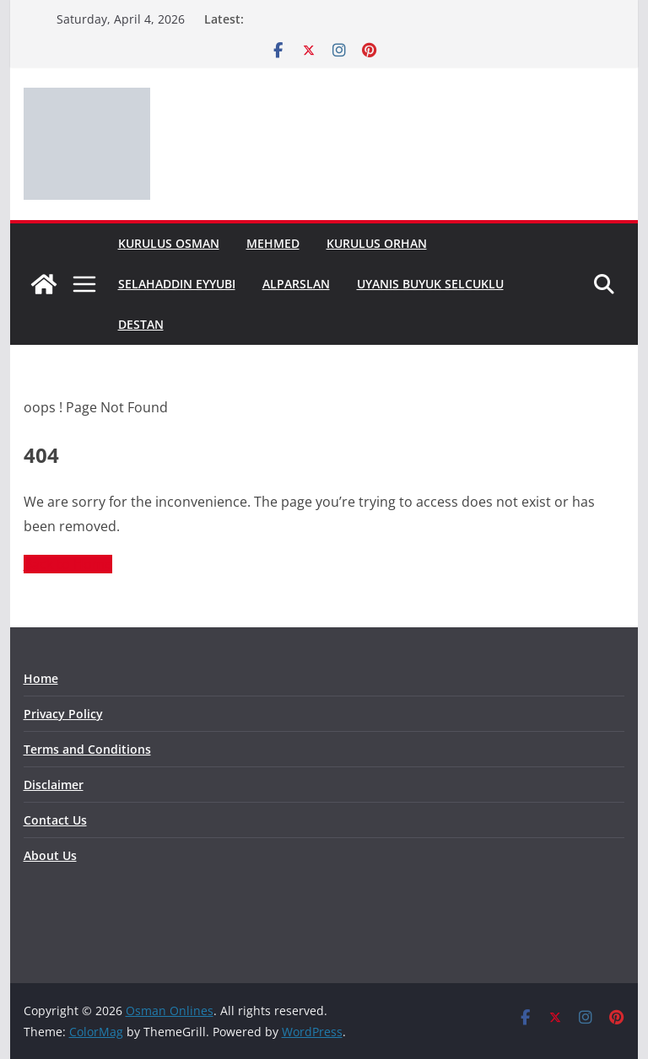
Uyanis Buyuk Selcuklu (430, 284)
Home (41, 678)
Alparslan (296, 284)
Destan (141, 324)
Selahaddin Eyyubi (176, 284)
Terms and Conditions (87, 749)
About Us (50, 855)
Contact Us (55, 820)
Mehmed (273, 243)
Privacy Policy (63, 714)
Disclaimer (54, 785)
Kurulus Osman (168, 243)
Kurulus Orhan (377, 243)
